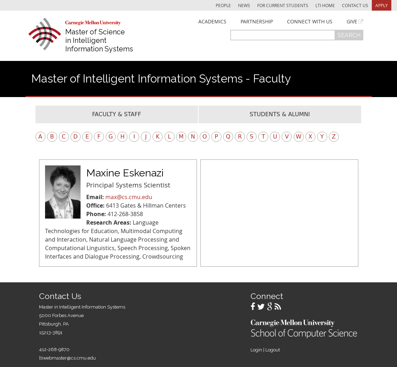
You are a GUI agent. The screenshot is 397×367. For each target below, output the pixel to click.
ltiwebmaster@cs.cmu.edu (67, 358)
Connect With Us (309, 21)
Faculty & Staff (116, 114)
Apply (381, 5)
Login (256, 349)
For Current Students (282, 5)
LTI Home (325, 5)
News (244, 5)
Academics (212, 21)
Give (352, 21)
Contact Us (355, 5)
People (223, 5)
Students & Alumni (280, 114)
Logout (272, 349)
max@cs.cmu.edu (128, 197)
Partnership (257, 21)
